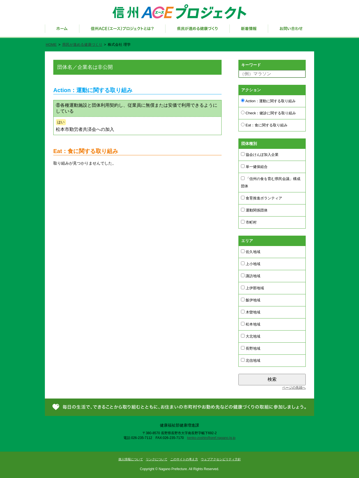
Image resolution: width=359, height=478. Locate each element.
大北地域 (250, 336)
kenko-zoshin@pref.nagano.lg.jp (211, 438)
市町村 (249, 222)
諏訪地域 (250, 276)
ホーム (62, 31)
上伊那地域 (252, 288)
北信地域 (250, 360)
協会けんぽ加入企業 (260, 154)
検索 (272, 379)
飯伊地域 (250, 300)
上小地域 (250, 263)
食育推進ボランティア (261, 198)
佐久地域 (250, 251)
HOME (51, 44)
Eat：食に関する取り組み (264, 125)
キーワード (251, 65)
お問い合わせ (291, 31)
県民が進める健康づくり (197, 31)
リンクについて (156, 459)
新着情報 (249, 31)
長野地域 (250, 348)
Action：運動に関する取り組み (268, 101)
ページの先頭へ (294, 388)
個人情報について (130, 459)
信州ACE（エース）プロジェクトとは (122, 31)
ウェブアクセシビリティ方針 (221, 459)
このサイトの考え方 (184, 459)
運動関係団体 (254, 210)
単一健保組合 (254, 166)
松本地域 (250, 324)
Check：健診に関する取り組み (268, 113)
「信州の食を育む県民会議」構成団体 (270, 182)
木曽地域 (250, 312)
